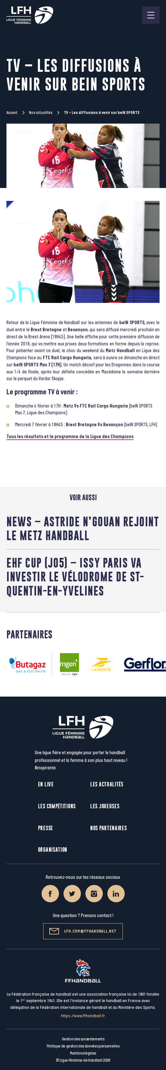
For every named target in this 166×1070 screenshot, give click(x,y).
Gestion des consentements (83, 1039)
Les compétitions (57, 806)
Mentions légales (83, 1053)
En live (46, 784)
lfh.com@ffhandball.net (83, 931)
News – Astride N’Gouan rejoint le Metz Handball (82, 528)
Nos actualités (40, 112)
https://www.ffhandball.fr (83, 1015)
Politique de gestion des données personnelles (83, 1046)
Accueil (11, 112)
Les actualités (106, 784)
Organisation (52, 850)
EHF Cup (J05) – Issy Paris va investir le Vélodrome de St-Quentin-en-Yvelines (75, 576)
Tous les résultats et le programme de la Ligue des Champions (69, 437)
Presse (45, 828)
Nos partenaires (108, 828)
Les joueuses (104, 806)
